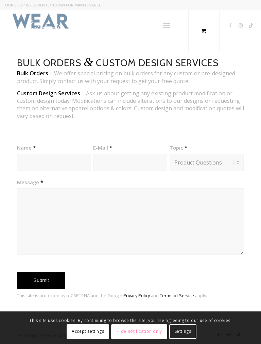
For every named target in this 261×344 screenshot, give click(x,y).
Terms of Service (177, 295)
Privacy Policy (136, 295)
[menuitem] (168, 25)
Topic (178, 147)
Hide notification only (139, 331)
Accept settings (88, 331)
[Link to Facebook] (230, 25)
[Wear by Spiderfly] (40, 25)
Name (26, 147)
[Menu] (166, 25)
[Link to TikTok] (251, 25)
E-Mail (102, 147)
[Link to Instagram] (241, 25)
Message (30, 182)
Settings (183, 331)
